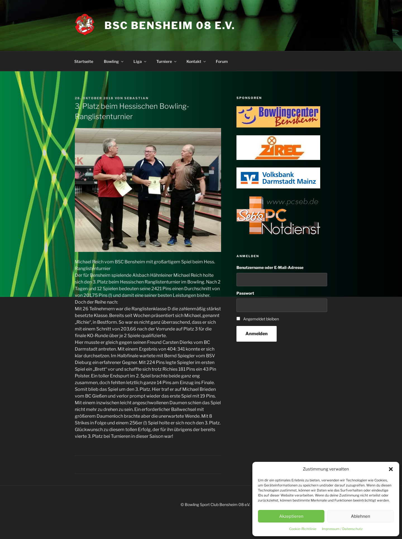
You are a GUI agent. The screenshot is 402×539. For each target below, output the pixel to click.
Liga (140, 61)
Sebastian (136, 98)
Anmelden (256, 333)
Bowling (114, 61)
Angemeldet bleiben (261, 318)
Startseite (83, 61)
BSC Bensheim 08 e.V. (170, 25)
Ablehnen (360, 516)
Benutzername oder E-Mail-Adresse (269, 267)
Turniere (166, 61)
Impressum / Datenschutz (342, 529)
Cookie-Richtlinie (302, 529)
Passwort (245, 293)
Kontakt (196, 61)
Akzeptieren (291, 516)
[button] (391, 469)
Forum (222, 61)
